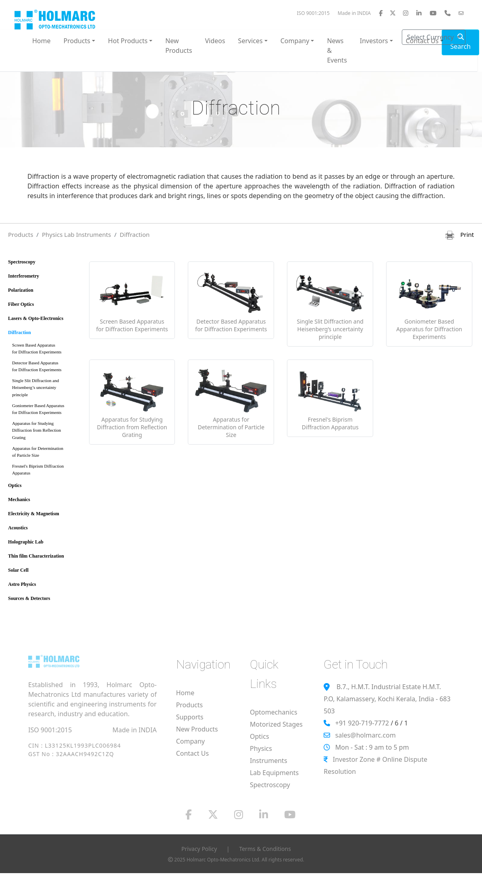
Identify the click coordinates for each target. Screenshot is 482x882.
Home (41, 40)
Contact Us (192, 753)
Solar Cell (18, 570)
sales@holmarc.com (365, 735)
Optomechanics (273, 712)
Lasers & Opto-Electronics (35, 318)
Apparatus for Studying (45, 432)
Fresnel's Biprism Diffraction (45, 471)
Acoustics (18, 528)
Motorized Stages (276, 724)
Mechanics (19, 499)
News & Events (337, 50)
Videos (215, 40)
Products (20, 234)
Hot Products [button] (128, 40)
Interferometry (23, 276)
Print (459, 234)
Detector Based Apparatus (45, 367)
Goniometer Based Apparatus (45, 410)
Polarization (20, 290)
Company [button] (295, 40)
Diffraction (135, 234)
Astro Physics (22, 584)
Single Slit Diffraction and (45, 389)
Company (190, 741)
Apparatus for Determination (45, 453)
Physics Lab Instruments (76, 234)
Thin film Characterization (36, 556)
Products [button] (77, 40)
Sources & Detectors (29, 598)
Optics (14, 485)
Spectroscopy (21, 262)
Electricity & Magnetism (33, 513)
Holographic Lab (26, 542)
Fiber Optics (21, 304)
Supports (190, 717)
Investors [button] (374, 40)
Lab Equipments (274, 772)
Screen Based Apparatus (45, 350)
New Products (178, 45)
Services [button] (250, 40)
